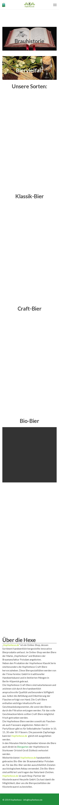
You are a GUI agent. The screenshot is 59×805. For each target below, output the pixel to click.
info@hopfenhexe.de (32, 800)
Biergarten (23, 746)
